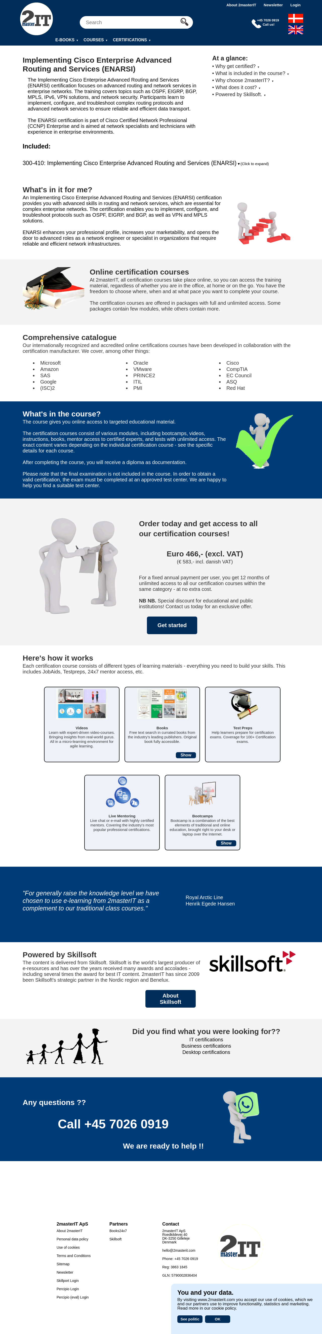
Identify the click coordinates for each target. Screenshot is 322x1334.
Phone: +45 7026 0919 (180, 1259)
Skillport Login (68, 1281)
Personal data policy (72, 1239)
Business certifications (206, 1046)
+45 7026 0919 (126, 1124)
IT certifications (206, 1039)
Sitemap (63, 1264)
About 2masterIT (241, 5)
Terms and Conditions (74, 1256)
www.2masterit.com (216, 1299)
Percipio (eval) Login (73, 1297)
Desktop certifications (206, 1052)
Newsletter (273, 5)
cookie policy (224, 1308)
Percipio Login (68, 1289)
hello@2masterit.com (178, 1250)
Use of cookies (68, 1247)
